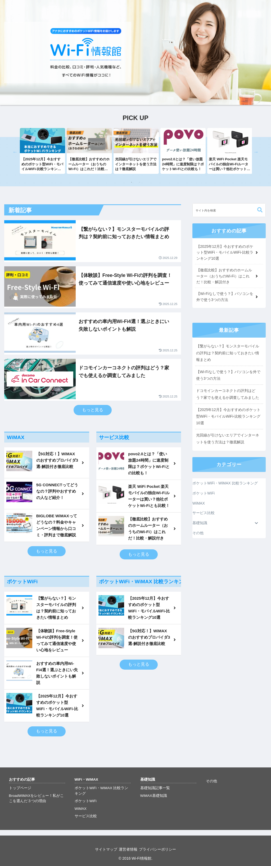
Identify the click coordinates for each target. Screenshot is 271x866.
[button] (260, 210)
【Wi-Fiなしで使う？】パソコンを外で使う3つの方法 (228, 375)
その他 (211, 781)
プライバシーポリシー (161, 849)
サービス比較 (86, 816)
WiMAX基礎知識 (153, 796)
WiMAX (81, 809)
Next (256, 151)
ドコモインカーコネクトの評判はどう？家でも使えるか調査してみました (227, 393)
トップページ (20, 788)
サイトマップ (102, 849)
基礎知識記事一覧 (155, 788)
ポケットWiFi (86, 801)
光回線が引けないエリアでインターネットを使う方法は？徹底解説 (227, 438)
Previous (15, 151)
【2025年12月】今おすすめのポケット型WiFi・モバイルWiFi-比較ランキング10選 (228, 416)
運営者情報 (128, 849)
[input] (229, 210)
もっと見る (92, 410)
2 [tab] (139, 182)
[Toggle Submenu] (256, 523)
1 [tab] (131, 182)
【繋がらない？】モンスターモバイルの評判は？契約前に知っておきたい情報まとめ (227, 352)
